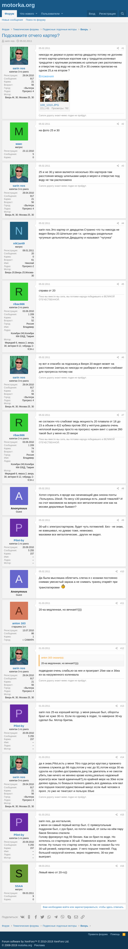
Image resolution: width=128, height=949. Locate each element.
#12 (122, 648)
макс (19, 143)
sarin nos (10, 41)
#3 (123, 166)
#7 (123, 415)
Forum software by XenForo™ (35, 941)
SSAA (19, 886)
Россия (30, 323)
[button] (36, 13)
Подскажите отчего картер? (31, 35)
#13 (122, 706)
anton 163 (18, 623)
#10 (122, 571)
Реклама (39, 945)
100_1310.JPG (49, 104)
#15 (122, 814)
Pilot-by (19, 540)
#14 (122, 757)
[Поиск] (122, 13)
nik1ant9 (19, 243)
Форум (9, 13)
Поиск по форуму (36, 19)
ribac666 (19, 304)
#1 (123, 48)
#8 (123, 488)
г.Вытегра (29, 88)
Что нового (27, 13)
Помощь (115, 934)
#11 (122, 603)
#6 (123, 357)
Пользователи (50, 13)
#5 (123, 284)
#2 (123, 124)
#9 (123, 520)
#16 (122, 866)
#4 (123, 223)
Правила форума (98, 934)
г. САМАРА (28, 640)
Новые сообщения (12, 19)
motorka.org (25, 945)
